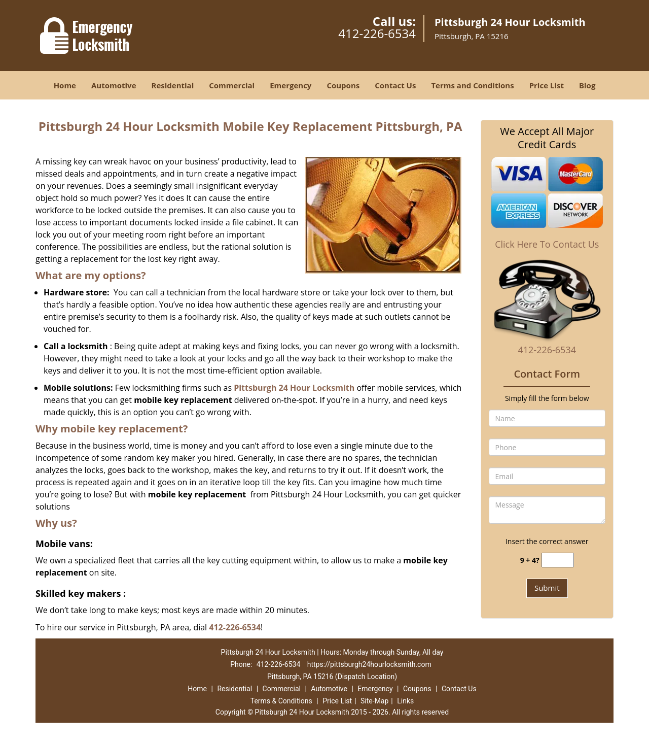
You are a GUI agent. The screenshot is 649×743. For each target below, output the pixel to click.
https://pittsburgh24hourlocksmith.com (369, 664)
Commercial (232, 85)
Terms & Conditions (281, 701)
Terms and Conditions (472, 85)
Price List (546, 85)
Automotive (113, 85)
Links (405, 701)
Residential (173, 85)
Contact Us (395, 85)
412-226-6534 (377, 33)
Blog (587, 85)
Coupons (343, 85)
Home (65, 85)
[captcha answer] (558, 560)
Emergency (290, 85)
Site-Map (374, 701)
